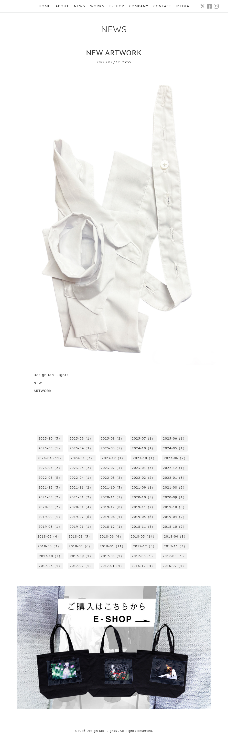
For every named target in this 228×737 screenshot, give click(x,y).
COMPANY (138, 6)
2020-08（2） (50, 507)
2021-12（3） (50, 487)
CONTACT (162, 6)
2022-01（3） (174, 478)
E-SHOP (116, 6)
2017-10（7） (50, 556)
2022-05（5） (50, 478)
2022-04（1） (81, 478)
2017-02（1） (81, 566)
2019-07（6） (81, 517)
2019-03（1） (50, 527)
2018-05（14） (143, 536)
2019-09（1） (50, 517)
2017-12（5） (144, 546)
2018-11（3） (143, 527)
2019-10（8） (174, 507)
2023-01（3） (143, 468)
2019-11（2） (143, 507)
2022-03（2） (112, 478)
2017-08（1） (112, 556)
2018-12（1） (112, 527)
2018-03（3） (49, 546)
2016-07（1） (174, 566)
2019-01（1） (81, 527)
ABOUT (62, 6)
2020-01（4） (81, 507)
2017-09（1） (81, 556)
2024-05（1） (174, 448)
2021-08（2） (174, 487)
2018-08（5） (80, 536)
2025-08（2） (112, 438)
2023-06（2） (175, 458)
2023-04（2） (81, 468)
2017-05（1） (174, 556)
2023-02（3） (112, 468)
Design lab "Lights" (102, 731)
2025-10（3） (50, 438)
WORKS (97, 6)
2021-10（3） (112, 487)
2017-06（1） (143, 556)
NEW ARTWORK (114, 52)
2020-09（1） (174, 497)
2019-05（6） (143, 517)
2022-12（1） (174, 468)
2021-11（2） (81, 487)
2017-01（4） (111, 566)
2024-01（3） (82, 458)
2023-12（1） (113, 458)
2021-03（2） (50, 497)
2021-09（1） (143, 487)
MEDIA (182, 6)
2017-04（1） (50, 566)
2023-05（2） (50, 468)
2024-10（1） (143, 448)
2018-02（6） (80, 546)
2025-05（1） (50, 448)
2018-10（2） (174, 527)
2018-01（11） (112, 546)
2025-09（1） (81, 438)
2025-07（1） (143, 438)
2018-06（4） (111, 536)
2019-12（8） (112, 507)
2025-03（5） (112, 448)
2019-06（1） (112, 517)
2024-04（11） (50, 458)
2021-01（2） (81, 497)
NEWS (79, 6)
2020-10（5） (143, 497)
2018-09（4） (49, 536)
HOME (44, 6)
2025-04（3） (81, 448)
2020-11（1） (112, 497)
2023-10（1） (144, 458)
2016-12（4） (143, 566)
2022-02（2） (143, 478)
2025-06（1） (174, 438)
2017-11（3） (175, 546)
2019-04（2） (174, 517)
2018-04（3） (175, 536)
